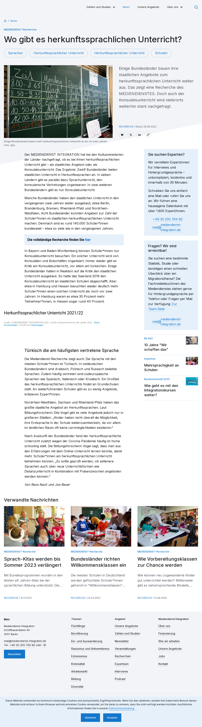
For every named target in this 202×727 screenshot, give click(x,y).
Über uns (172, 6)
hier (88, 240)
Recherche (126, 126)
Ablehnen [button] (90, 717)
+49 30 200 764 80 (168, 219)
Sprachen (15, 53)
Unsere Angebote (148, 6)
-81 (44, 645)
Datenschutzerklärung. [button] (122, 708)
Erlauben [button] (112, 717)
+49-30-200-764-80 (22, 645)
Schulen (161, 53)
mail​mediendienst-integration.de (166, 227)
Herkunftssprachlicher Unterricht (59, 53)
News (126, 6)
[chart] (53, 325)
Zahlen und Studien (98, 6)
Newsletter (14, 654)
